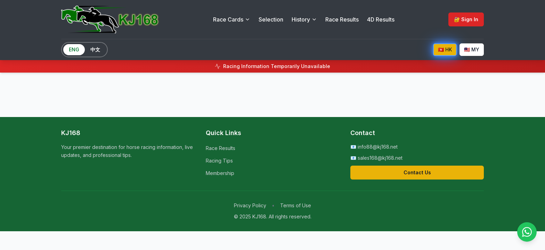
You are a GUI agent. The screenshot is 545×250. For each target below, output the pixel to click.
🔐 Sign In (466, 19)
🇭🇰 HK (445, 49)
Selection (271, 19)
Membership (220, 173)
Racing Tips (219, 161)
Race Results (342, 19)
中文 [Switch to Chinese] (95, 49)
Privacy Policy (250, 205)
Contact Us (417, 172)
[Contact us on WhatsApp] (527, 232)
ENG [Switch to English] (74, 49)
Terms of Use (295, 205)
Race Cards (231, 19)
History (304, 19)
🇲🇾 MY (471, 49)
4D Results (380, 19)
